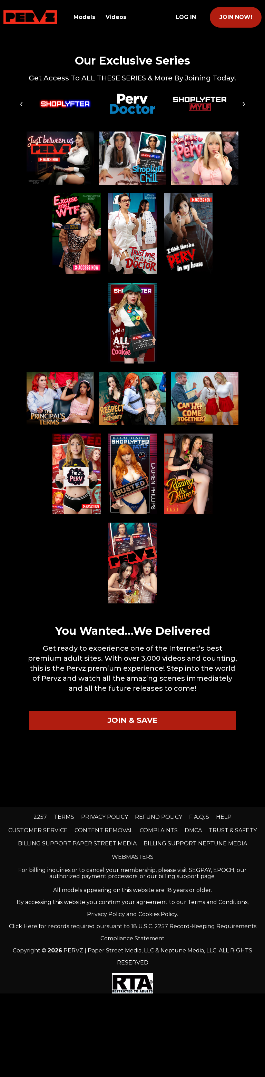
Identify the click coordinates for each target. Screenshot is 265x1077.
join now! (235, 17)
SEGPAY (200, 870)
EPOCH (223, 870)
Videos (116, 17)
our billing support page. (181, 876)
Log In (186, 17)
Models (84, 17)
